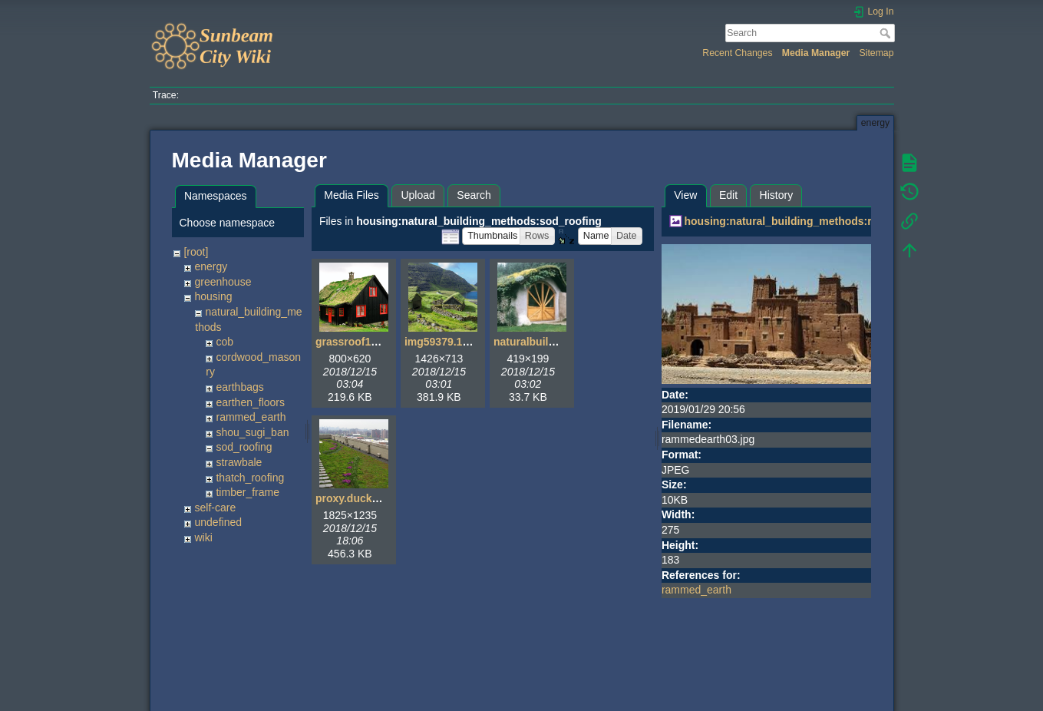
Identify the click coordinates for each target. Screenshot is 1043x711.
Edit (728, 195)
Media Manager (816, 53)
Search (887, 33)
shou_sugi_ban (252, 432)
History (777, 195)
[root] (195, 252)
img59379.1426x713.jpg (463, 342)
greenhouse (222, 282)
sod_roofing (244, 447)
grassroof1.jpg (352, 342)
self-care (215, 507)
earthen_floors (250, 402)
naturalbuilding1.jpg (544, 342)
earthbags (239, 387)
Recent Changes (737, 53)
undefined (218, 522)
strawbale (239, 462)
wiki (203, 537)
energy (210, 266)
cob (224, 342)
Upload (417, 195)
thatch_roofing (250, 477)
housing (213, 296)
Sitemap (877, 53)
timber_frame (247, 492)
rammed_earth (251, 417)
